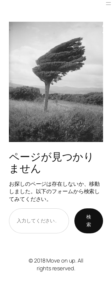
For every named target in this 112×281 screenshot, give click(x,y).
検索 (88, 220)
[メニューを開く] (108, 3)
